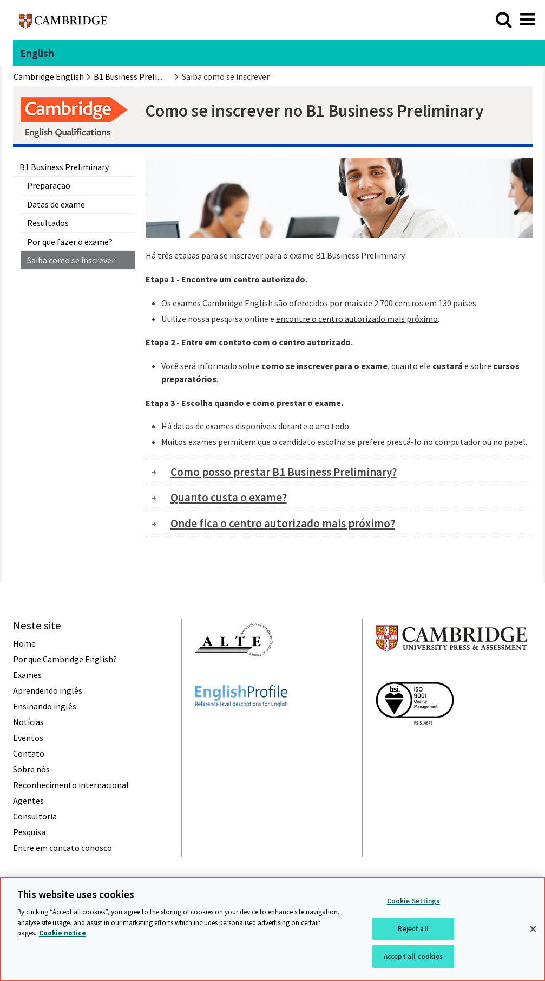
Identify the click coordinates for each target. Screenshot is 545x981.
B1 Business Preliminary (64, 167)
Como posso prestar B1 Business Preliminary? (283, 471)
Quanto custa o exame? (228, 497)
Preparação (48, 185)
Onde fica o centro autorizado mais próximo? (282, 523)
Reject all (413, 928)
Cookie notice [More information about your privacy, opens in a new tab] (62, 933)
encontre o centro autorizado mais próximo (357, 318)
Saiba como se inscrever (71, 260)
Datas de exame (56, 204)
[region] (272, 929)
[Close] (533, 929)
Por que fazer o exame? (70, 241)
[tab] (339, 472)
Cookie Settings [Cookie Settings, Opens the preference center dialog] (413, 901)
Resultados (48, 222)
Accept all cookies (413, 956)
